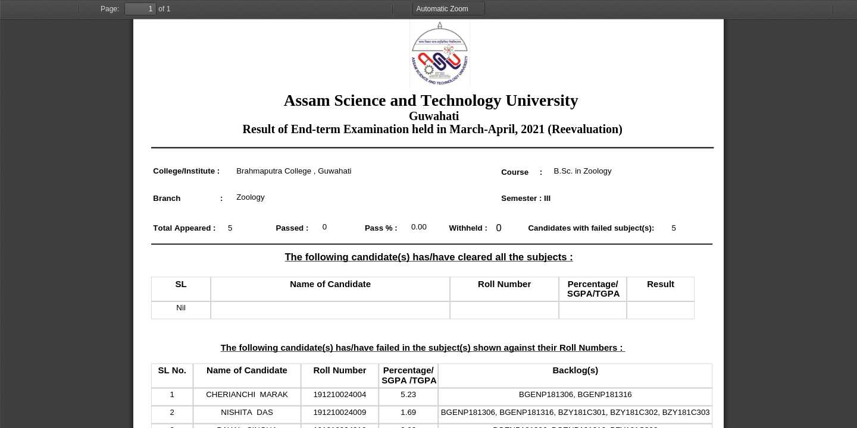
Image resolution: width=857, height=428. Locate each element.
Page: (110, 9)
